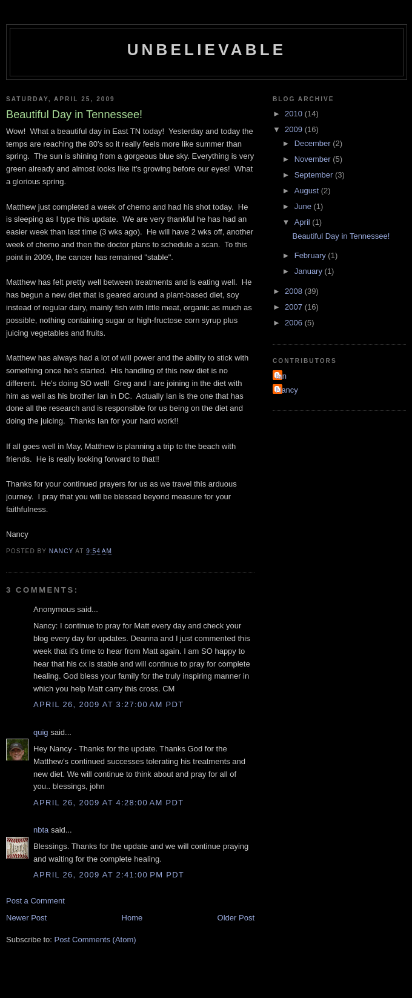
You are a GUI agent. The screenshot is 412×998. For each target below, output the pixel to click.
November (313, 159)
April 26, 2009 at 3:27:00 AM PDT (108, 704)
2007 (295, 306)
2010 (295, 113)
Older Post (236, 917)
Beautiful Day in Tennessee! (341, 236)
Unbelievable (207, 50)
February (311, 255)
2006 (295, 322)
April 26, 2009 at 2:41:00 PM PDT (108, 874)
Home (132, 917)
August (307, 190)
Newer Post (26, 917)
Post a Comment (35, 900)
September (314, 174)
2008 (295, 291)
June (304, 206)
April (303, 222)
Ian (281, 376)
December (313, 143)
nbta (40, 829)
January (309, 271)
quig (40, 732)
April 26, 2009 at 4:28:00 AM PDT (108, 802)
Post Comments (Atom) (95, 939)
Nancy (287, 389)
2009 (295, 129)
